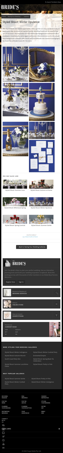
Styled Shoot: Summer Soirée (15, 378)
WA (16, 333)
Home (4, 16)
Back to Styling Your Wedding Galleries (31, 246)
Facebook (3, 428)
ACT (6, 331)
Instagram (3, 432)
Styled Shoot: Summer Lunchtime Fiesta (16, 364)
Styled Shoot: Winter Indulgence (16, 351)
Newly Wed (43, 411)
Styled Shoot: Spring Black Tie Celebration (43, 359)
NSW (6, 329)
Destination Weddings (5, 411)
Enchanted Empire (39, 355)
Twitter (3, 435)
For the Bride (4, 401)
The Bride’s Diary (10, 7)
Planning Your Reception (27, 406)
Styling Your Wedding (15, 16)
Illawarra (17, 329)
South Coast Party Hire (12, 358)
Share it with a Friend (31, 236)
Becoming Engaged (5, 396)
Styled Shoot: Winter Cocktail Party (45, 351)
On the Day (43, 406)
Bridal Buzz (3, 424)
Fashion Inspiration (45, 396)
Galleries (26, 16)
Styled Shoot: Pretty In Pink (42, 363)
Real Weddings (25, 396)
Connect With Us (5, 419)
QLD (16, 331)
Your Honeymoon (25, 411)
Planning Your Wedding (6, 406)
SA (5, 333)
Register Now (10, 281)
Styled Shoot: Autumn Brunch (15, 355)
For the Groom (24, 401)
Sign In (21, 281)
